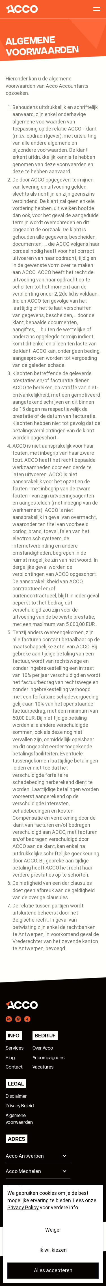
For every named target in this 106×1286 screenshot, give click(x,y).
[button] (38, 1155)
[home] (20, 9)
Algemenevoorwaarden (19, 1119)
